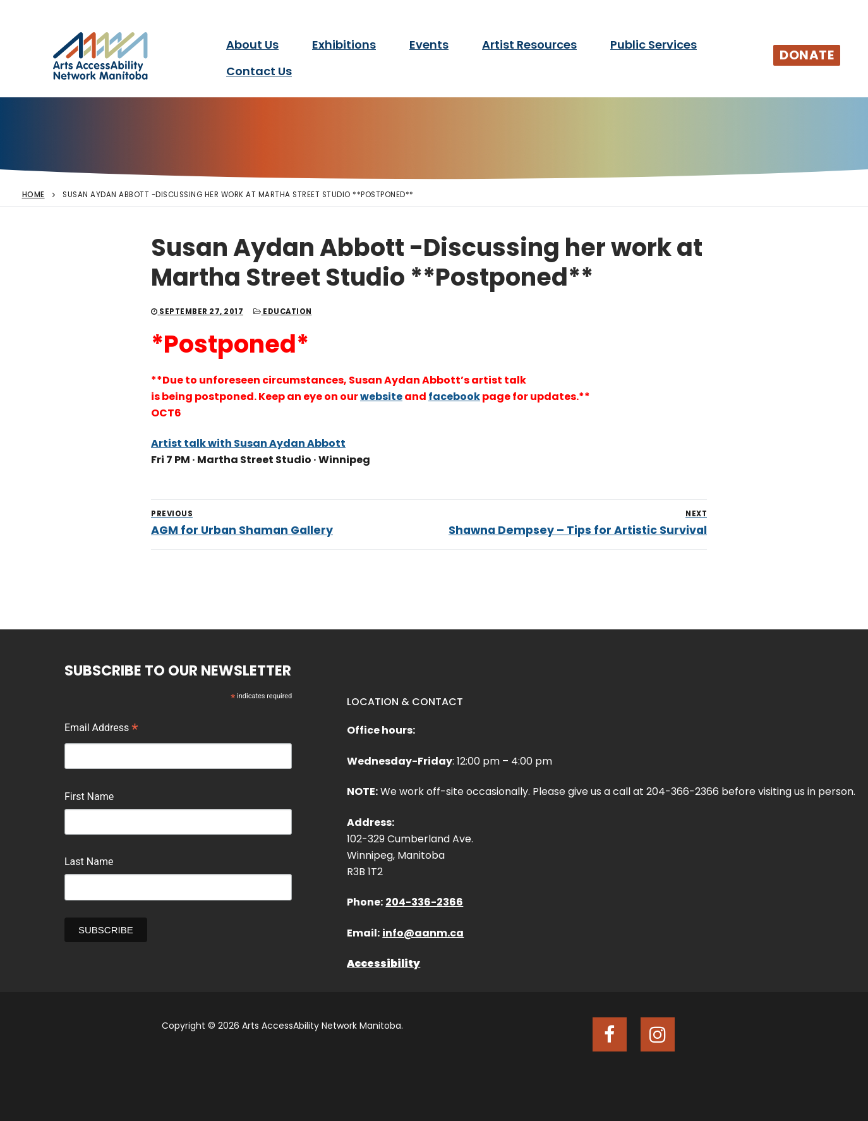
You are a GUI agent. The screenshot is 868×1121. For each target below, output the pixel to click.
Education (282, 311)
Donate (807, 55)
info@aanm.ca (423, 933)
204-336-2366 (424, 902)
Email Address (101, 729)
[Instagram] (658, 1034)
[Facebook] (610, 1034)
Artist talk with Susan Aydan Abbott (248, 443)
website (381, 396)
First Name (89, 797)
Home (33, 195)
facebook (454, 396)
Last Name (88, 862)
